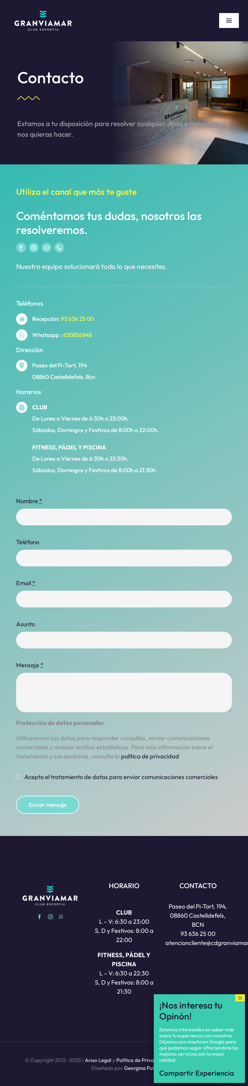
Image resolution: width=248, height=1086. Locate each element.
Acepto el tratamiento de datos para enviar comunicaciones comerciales (121, 777)
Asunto (25, 624)
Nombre (29, 501)
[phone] (59, 248)
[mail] (46, 248)
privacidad (150, 756)
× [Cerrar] (240, 998)
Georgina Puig (140, 1068)
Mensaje (29, 665)
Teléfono (27, 542)
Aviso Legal (98, 1060)
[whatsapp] (61, 916)
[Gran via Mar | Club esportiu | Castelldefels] (43, 9)
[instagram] (34, 248)
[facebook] (21, 248)
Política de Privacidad (141, 1060)
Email (25, 583)
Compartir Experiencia (196, 1072)
